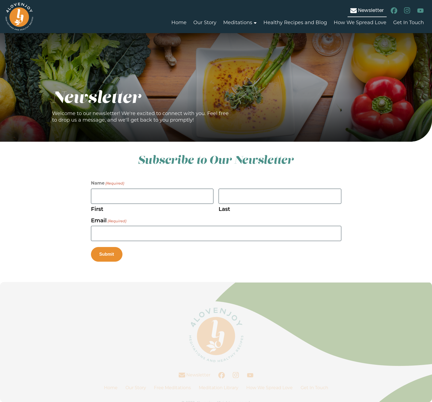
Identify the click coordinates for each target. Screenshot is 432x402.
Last (224, 209)
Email (108, 220)
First (97, 209)
